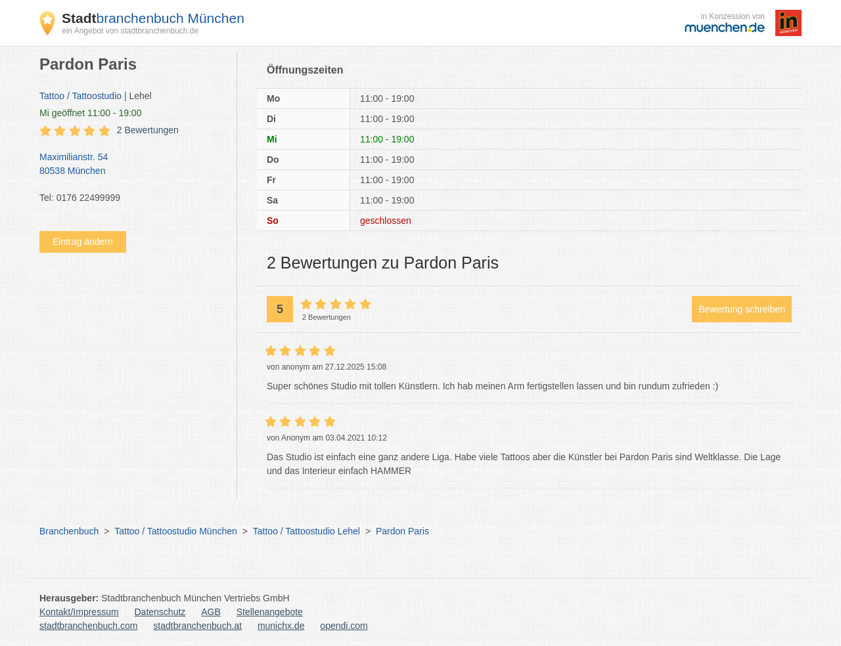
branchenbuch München (153, 18)
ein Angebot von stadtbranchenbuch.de (130, 30)
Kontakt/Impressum (79, 612)
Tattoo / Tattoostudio (80, 96)
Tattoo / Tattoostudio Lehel (306, 531)
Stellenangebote (270, 612)
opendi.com (343, 625)
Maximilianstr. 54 (131, 165)
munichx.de (281, 625)
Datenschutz (160, 612)
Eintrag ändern (83, 241)
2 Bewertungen (148, 130)
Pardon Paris (402, 531)
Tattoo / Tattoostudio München (175, 531)
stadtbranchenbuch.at (197, 625)
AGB (211, 612)
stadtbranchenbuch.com (88, 625)
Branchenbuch (69, 531)
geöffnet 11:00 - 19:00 (90, 113)
